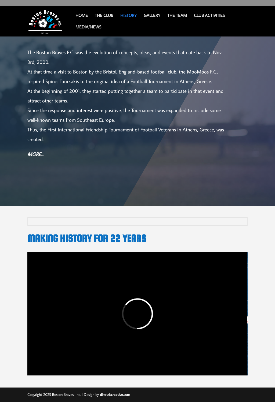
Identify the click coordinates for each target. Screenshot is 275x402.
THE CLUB (104, 15)
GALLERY (152, 15)
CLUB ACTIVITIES (209, 15)
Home (81, 15)
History (128, 15)
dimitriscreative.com (115, 394)
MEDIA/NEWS (88, 27)
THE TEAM (177, 15)
